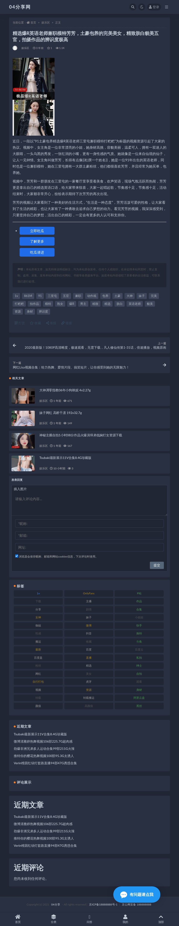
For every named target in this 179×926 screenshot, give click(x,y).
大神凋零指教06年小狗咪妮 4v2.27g (65, 390)
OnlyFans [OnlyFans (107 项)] (88, 593)
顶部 (161, 919)
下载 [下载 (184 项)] (38, 601)
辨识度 (43, 311)
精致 (95, 304)
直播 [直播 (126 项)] (89, 657)
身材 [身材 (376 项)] (139, 690)
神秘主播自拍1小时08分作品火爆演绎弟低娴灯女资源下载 (80, 435)
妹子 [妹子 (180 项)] (89, 617)
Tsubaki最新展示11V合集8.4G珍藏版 (65, 458)
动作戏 (91, 296)
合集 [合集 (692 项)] (139, 609)
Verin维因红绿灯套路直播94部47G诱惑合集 (45, 763)
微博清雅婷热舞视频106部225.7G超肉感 (43, 741)
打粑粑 (19, 304)
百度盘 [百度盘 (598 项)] (38, 657)
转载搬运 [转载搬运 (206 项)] (88, 697)
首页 (33, 22)
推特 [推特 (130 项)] (139, 633)
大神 (130, 296)
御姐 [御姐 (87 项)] (38, 625)
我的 (125, 919)
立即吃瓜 (37, 231)
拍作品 (34, 304)
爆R (71, 304)
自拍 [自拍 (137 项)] (139, 673)
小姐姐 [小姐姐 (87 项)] (139, 617)
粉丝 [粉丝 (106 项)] (38, 665)
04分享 (55, 904)
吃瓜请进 (37, 252)
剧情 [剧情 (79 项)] (89, 609)
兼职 (78, 296)
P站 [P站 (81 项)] (139, 593)
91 (40, 296)
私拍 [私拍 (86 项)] (139, 657)
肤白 (120, 304)
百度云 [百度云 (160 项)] (139, 649)
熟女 (60, 304)
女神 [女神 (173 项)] (38, 617)
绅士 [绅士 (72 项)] (139, 665)
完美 (154, 296)
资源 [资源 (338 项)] (89, 690)
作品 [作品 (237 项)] (139, 601)
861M (28, 296)
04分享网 (20, 7)
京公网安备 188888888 (136, 904)
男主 (83, 304)
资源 (18, 311)
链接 (66, 323)
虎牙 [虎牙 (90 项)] (89, 681)
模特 (48, 304)
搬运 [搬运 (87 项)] (38, 641)
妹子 (142, 296)
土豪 (117, 296)
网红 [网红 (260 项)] (38, 673)
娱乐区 (45, 22)
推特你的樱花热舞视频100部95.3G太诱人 (44, 756)
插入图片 (20, 489)
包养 (105, 296)
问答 (89, 919)
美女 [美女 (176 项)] (89, 673)
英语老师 (135, 304)
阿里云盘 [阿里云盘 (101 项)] (139, 697)
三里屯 (52, 296)
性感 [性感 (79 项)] (38, 633)
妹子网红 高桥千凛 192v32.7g (60, 413)
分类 (54, 919)
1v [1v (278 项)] (38, 593)
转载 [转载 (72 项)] (38, 697)
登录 (154, 7)
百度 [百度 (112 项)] (89, 649)
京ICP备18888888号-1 (103, 904)
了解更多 (37, 241)
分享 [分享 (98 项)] (38, 609)
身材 (30, 311)
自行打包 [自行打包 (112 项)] (38, 681)
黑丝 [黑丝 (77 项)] (139, 706)
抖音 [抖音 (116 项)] (89, 633)
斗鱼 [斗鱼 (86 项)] (139, 641)
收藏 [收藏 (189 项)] (89, 641)
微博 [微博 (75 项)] (89, 625)
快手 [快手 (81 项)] (139, 625)
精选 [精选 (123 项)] (89, 665)
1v (16, 296)
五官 (66, 296)
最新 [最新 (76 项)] (38, 649)
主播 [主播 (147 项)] (89, 601)
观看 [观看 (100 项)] (139, 681)
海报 (51, 323)
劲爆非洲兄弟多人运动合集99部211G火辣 (44, 748)
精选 (107, 304)
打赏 (20, 323)
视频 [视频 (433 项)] (38, 690)
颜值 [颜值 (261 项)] (38, 706)
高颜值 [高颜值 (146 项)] (89, 706)
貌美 (150, 304)
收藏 (35, 323)
